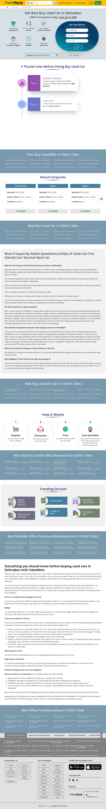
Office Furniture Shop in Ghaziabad (15, 726)
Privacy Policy (11, 776)
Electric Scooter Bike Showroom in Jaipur (88, 473)
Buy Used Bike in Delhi (63, 163)
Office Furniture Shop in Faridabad (88, 721)
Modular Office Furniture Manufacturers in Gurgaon (89, 547)
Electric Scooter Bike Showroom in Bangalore (41, 461)
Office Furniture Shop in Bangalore (39, 716)
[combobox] (77, 30)
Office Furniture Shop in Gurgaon (39, 726)
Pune (43, 769)
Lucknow (57, 783)
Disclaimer (11, 781)
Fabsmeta (46, 806)
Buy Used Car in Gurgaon (39, 238)
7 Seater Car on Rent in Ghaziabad (86, 746)
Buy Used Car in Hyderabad (65, 238)
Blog (11, 769)
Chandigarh (43, 783)
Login (91, 3)
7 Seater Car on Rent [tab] (16, 735)
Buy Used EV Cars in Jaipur (89, 398)
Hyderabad (57, 787)
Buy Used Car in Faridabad (89, 235)
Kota (57, 797)
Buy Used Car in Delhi (63, 235)
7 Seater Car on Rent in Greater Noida (16, 751)
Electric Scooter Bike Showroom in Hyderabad (66, 473)
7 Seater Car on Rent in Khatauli (16, 755)
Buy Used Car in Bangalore (40, 231)
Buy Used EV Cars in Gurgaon (41, 398)
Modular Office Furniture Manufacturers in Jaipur (39, 552)
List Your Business (64, 3)
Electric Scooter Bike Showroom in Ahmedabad (17, 461)
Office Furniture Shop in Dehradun (39, 721)
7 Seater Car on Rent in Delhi (39, 746)
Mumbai (57, 765)
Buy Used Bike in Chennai (15, 163)
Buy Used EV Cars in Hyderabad (66, 398)
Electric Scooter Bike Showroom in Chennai (16, 468)
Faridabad (58, 780)
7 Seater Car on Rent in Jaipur (88, 750)
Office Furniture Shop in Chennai (15, 721)
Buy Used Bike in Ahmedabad (17, 160)
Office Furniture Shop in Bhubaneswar (64, 716)
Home (11, 765)
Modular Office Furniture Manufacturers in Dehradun (89, 542)
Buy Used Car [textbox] (72, 30)
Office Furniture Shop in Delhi (65, 721)
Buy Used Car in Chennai (15, 235)
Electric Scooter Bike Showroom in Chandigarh (90, 461)
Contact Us (24, 772)
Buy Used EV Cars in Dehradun (41, 394)
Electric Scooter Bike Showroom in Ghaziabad (17, 473)
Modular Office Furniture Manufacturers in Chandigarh (65, 542)
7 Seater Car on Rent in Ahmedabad (13, 741)
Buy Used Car (26, 7)
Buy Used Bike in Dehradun (40, 163)
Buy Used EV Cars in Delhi (64, 394)
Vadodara (58, 790)
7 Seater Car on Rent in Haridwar (65, 750)
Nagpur (44, 787)
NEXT (78, 47)
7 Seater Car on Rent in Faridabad (65, 746)
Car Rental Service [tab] (77, 735)
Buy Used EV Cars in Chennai (16, 394)
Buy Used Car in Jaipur (87, 238)
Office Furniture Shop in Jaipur (90, 726)
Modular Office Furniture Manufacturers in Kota (64, 552)
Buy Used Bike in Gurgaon (40, 167)
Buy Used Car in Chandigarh (89, 231)
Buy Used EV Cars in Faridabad (90, 394)
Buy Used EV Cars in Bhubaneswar (62, 390)
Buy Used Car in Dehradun (40, 235)
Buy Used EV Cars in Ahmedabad (14, 390)
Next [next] (101, 198)
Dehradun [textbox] (71, 35)
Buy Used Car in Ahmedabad (16, 231)
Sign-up (98, 3)
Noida (57, 776)
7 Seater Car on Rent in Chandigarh (62, 741)
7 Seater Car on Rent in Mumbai (65, 755)
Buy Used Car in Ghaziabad (16, 238)
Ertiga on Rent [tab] (96, 735)
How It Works (11, 772)
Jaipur (44, 772)
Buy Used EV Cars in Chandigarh (90, 389)
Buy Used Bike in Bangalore (40, 160)
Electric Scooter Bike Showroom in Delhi (64, 468)
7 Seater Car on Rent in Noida (89, 755)
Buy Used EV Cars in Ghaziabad (17, 398)
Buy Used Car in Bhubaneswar (66, 231)
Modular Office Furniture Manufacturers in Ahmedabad (17, 542)
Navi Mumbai (57, 772)
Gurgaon (57, 769)
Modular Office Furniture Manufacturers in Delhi (15, 547)
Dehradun (15, 7)
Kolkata (44, 790)
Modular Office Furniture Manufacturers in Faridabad (40, 547)
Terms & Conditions (24, 777)
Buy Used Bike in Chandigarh (89, 160)
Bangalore (44, 776)
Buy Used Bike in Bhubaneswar (66, 160)
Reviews (24, 769)
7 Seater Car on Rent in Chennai (89, 741)
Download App (79, 3)
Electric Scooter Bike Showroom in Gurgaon (40, 473)
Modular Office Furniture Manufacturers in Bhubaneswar (41, 542)
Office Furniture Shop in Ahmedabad (15, 716)
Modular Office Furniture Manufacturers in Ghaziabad (65, 547)
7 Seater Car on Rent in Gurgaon (41, 750)
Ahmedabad (44, 797)
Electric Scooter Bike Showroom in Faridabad (89, 468)
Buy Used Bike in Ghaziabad (16, 167)
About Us (24, 765)
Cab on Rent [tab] (59, 735)
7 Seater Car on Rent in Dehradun (17, 746)
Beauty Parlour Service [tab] (39, 735)
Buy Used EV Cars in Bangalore (41, 389)
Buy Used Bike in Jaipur (87, 167)
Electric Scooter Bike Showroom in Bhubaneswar (62, 462)
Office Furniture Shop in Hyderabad (64, 726)
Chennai (43, 794)
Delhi (31, 3)
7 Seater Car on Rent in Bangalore (41, 741)
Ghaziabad (44, 780)
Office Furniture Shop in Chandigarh (88, 716)
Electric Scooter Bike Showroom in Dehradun (41, 468)
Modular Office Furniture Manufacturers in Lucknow (89, 552)
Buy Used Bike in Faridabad (89, 163)
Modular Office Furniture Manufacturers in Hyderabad (16, 552)
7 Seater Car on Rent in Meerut (40, 755)
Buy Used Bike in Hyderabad (65, 167)
